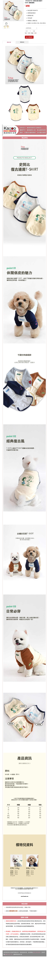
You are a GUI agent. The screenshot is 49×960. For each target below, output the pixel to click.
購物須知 (22, 42)
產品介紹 (9, 42)
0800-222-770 (8, 954)
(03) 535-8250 (36, 952)
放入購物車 (29, 37)
